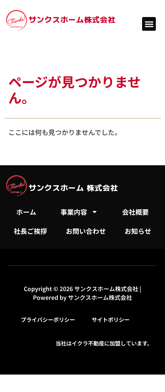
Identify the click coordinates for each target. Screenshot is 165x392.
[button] (149, 24)
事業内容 (79, 211)
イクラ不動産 (88, 343)
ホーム (26, 212)
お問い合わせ (86, 231)
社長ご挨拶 (30, 231)
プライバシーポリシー (48, 319)
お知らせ (138, 231)
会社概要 (135, 212)
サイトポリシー (111, 319)
